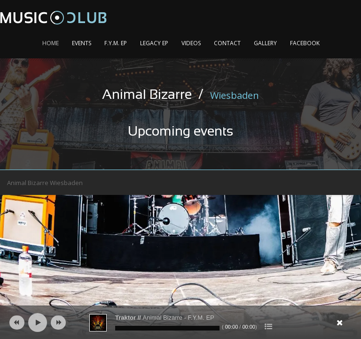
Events (81, 43)
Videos (191, 43)
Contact (227, 43)
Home (50, 43)
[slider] (167, 328)
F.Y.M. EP (115, 43)
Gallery (265, 43)
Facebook (305, 43)
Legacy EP (154, 43)
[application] (180, 322)
